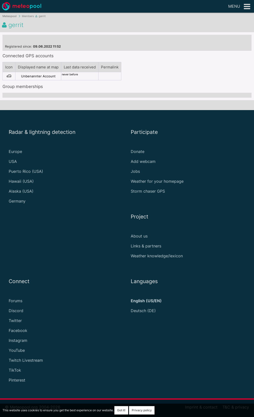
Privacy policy (142, 410)
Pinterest (17, 380)
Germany (17, 201)
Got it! (121, 410)
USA (13, 161)
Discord (16, 310)
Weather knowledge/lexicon (157, 255)
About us (139, 236)
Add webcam (143, 161)
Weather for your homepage (157, 181)
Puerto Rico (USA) (26, 171)
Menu (239, 6)
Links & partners (146, 245)
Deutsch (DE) (143, 310)
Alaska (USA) (21, 191)
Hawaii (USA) (21, 181)
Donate (137, 151)
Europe (15, 151)
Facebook (18, 330)
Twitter (15, 320)
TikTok (15, 370)
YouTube (17, 350)
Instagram (18, 340)
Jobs (135, 171)
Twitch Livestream (26, 360)
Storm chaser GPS (148, 191)
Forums (15, 300)
